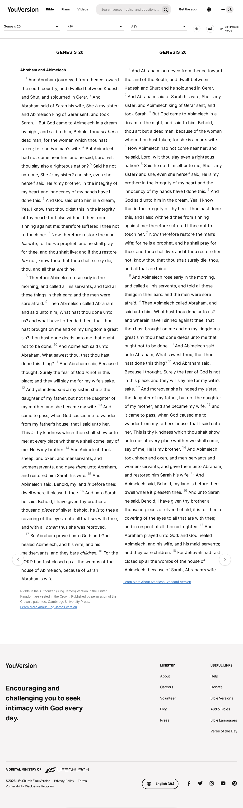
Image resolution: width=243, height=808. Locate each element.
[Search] (128, 9)
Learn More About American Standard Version (157, 582)
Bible (50, 9)
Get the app (187, 9)
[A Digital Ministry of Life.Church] (121, 767)
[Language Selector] (209, 9)
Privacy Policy (64, 781)
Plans (65, 9)
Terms (82, 781)
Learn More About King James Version (48, 607)
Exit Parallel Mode (229, 28)
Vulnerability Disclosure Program (30, 786)
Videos (82, 9)
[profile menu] (226, 9)
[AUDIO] (197, 28)
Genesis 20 (32, 26)
